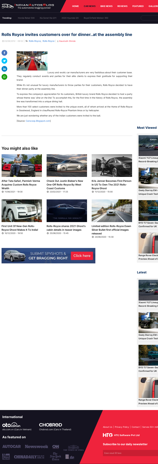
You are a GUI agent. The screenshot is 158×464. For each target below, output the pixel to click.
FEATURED (138, 6)
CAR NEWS (90, 6)
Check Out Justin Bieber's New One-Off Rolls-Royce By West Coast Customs (65, 184)
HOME (75, 6)
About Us (107, 427)
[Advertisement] (147, 76)
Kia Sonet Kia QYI (48, 18)
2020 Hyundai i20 (70, 18)
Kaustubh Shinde (66, 41)
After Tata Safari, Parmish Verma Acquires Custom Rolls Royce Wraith (21, 184)
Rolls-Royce (35, 41)
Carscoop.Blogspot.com (38, 121)
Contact (136, 427)
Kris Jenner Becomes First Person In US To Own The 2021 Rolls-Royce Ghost (111, 184)
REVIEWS (122, 6)
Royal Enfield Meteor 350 (96, 18)
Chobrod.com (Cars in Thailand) (55, 429)
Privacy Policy (122, 427)
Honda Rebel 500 (26, 18)
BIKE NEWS (106, 6)
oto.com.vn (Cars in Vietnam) (16, 429)
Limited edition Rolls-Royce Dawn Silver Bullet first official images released (111, 230)
